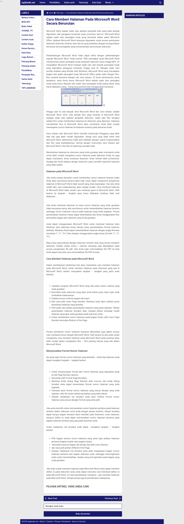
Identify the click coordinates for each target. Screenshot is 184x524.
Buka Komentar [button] (83, 514)
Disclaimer (66, 521)
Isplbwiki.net (28, 2)
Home (42, 2)
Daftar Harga (27, 44)
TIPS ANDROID (28, 88)
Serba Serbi (27, 79)
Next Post (52, 498)
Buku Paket (27, 26)
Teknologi (83, 2)
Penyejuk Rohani (29, 74)
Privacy (57, 521)
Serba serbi (69, 2)
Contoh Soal (27, 35)
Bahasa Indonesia (30, 17)
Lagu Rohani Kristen (31, 57)
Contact (49, 521)
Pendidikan (54, 2)
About (42, 521)
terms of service (78, 521)
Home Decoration (30, 48)
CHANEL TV (27, 30)
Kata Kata (96, 2)
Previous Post (111, 498)
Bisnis (109, 2)
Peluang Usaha (28, 66)
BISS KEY (26, 22)
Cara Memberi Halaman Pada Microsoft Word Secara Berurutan (78, 21)
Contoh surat (28, 39)
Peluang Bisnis (28, 61)
